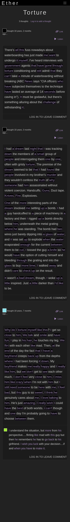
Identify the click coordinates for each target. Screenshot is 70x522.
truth (42, 180)
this (21, 50)
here (42, 387)
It (21, 97)
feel (25, 376)
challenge (49, 102)
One (7, 203)
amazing (29, 403)
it (17, 60)
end (7, 350)
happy (45, 366)
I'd (56, 283)
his (24, 340)
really (36, 366)
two (59, 229)
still (39, 70)
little (7, 283)
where (9, 229)
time (32, 265)
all (16, 50)
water (61, 234)
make (39, 448)
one (47, 159)
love (45, 397)
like (61, 283)
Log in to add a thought (41, 21)
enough (25, 244)
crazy (19, 382)
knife (53, 249)
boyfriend (11, 356)
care (15, 270)
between (56, 244)
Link (60, 31)
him (26, 185)
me (46, 55)
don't (30, 371)
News (28, 81)
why (52, 180)
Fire (18, 195)
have (40, 65)
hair (29, 340)
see (45, 371)
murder (51, 174)
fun (7, 340)
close (8, 335)
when (46, 239)
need (13, 387)
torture (9, 70)
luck (35, 443)
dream (19, 148)
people (9, 159)
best (20, 408)
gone (48, 65)
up (42, 208)
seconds (49, 91)
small (40, 154)
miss (58, 376)
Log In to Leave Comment (48, 116)
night (33, 148)
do (13, 330)
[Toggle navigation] (64, 2)
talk (30, 335)
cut (22, 249)
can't (8, 76)
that (33, 65)
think (49, 392)
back (31, 356)
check (27, 270)
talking (53, 397)
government (12, 65)
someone (11, 185)
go (46, 439)
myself (23, 60)
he (15, 229)
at (53, 345)
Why (8, 330)
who (60, 81)
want (52, 55)
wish (50, 403)
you (30, 443)
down (8, 154)
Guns (45, 190)
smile (43, 335)
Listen (58, 39)
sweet (39, 392)
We (25, 335)
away (52, 265)
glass (49, 234)
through (58, 65)
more (23, 203)
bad (21, 278)
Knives (9, 195)
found (50, 169)
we (24, 371)
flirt (7, 345)
